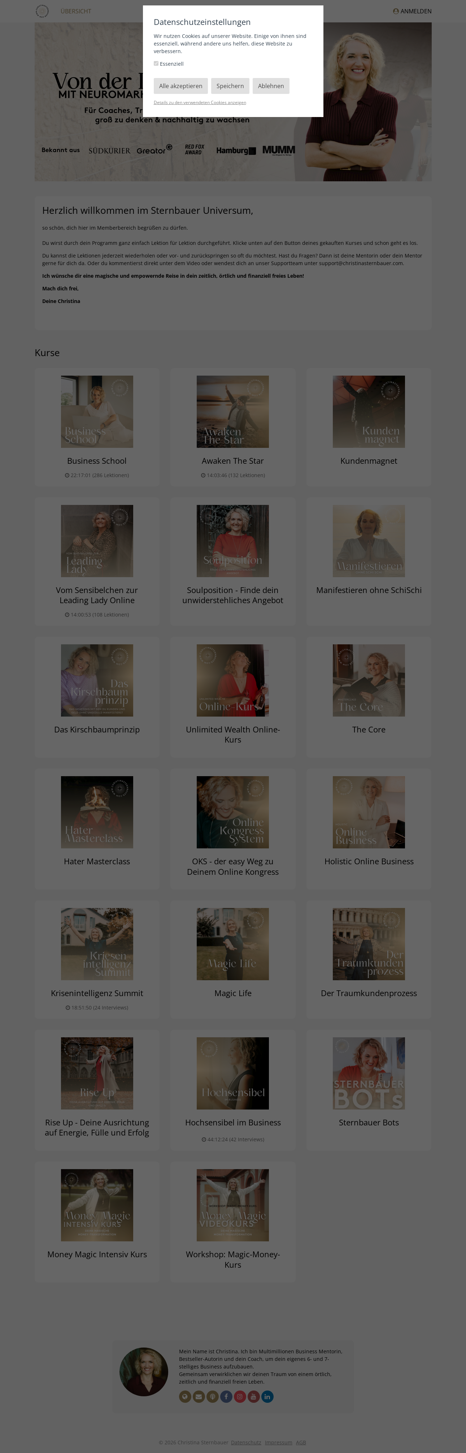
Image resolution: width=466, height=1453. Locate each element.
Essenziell (169, 63)
